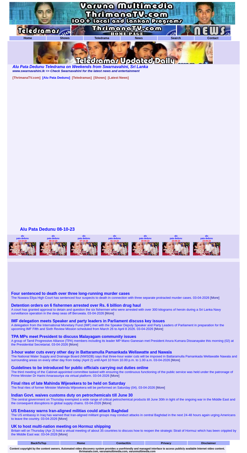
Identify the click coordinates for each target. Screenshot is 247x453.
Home (28, 38)
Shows (65, 38)
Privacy (166, 443)
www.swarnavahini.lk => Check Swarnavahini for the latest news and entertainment (76, 71)
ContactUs (123, 443)
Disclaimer (208, 443)
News (139, 38)
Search (176, 38)
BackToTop (38, 443)
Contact (213, 38)
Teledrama (102, 38)
